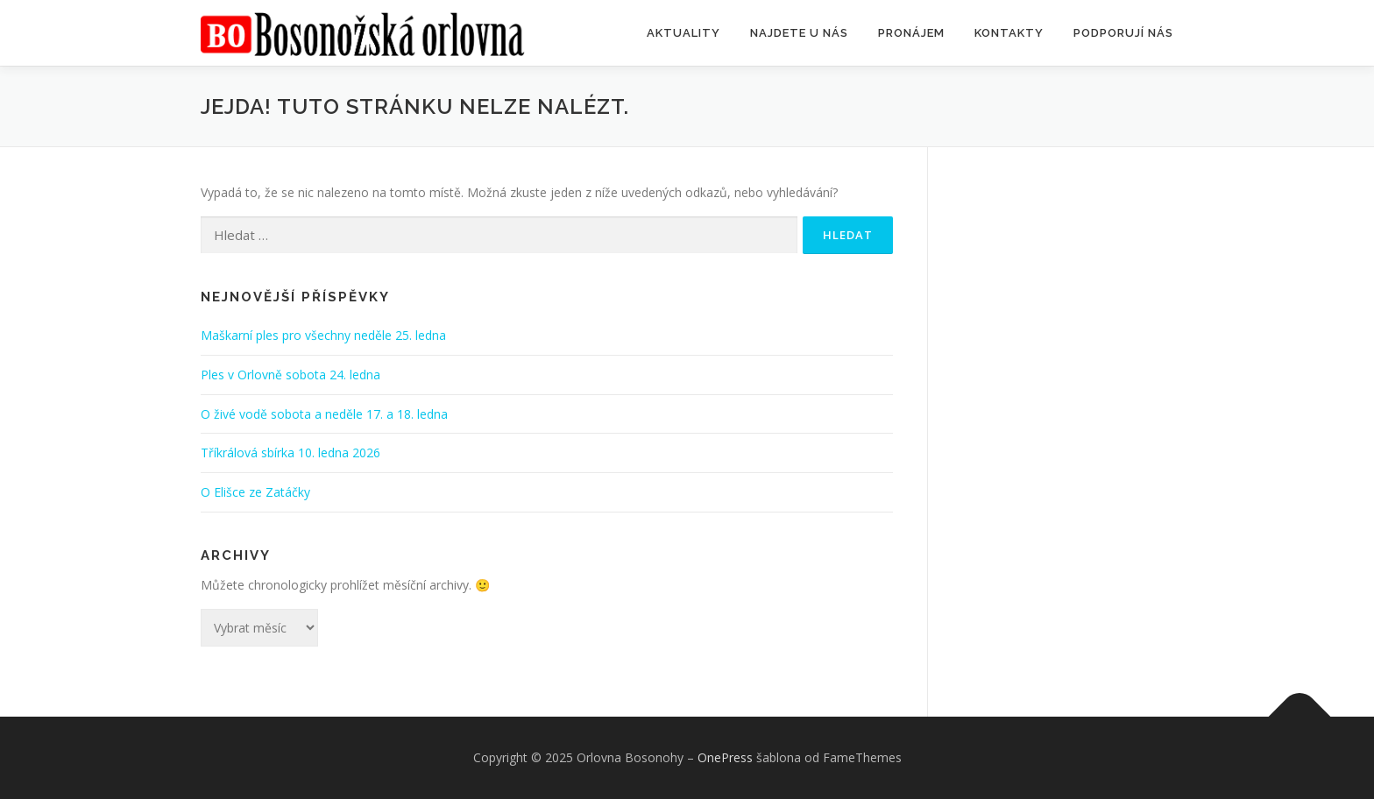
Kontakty (1009, 32)
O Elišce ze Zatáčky (255, 492)
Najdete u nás (799, 32)
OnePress (725, 757)
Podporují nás (1123, 32)
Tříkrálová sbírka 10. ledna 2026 (290, 452)
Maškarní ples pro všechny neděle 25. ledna (323, 335)
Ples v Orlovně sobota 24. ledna (290, 374)
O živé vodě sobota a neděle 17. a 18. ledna (324, 414)
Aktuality (683, 32)
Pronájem (911, 32)
